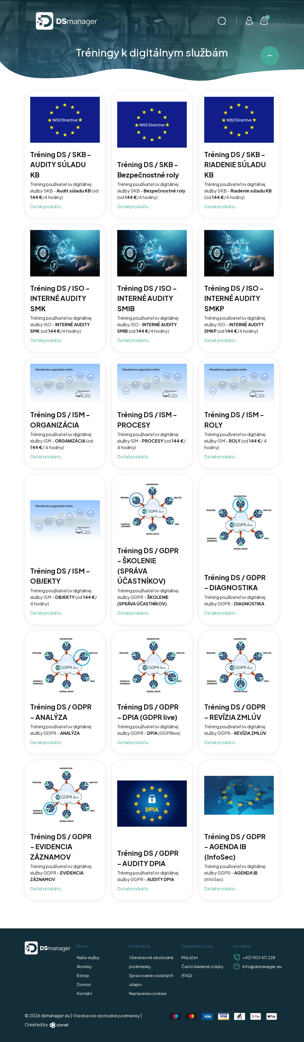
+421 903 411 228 (259, 957)
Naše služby (88, 957)
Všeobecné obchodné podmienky (106, 1015)
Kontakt (84, 993)
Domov (84, 984)
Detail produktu (45, 206)
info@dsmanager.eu (262, 966)
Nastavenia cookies (148, 993)
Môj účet (189, 957)
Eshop (83, 975)
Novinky (84, 966)
